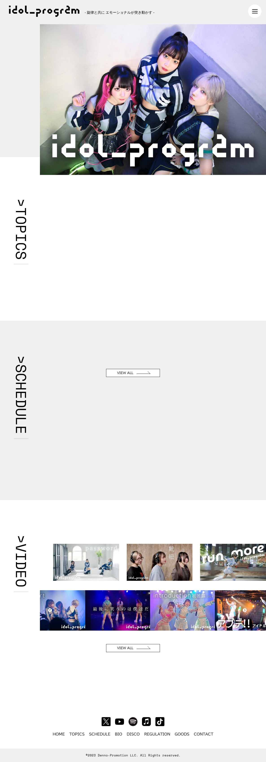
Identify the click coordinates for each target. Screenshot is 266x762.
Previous (50, 610)
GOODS (182, 734)
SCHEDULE (99, 734)
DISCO (133, 734)
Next (244, 610)
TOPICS (77, 734)
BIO (118, 734)
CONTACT (203, 734)
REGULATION (157, 734)
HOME (59, 734)
